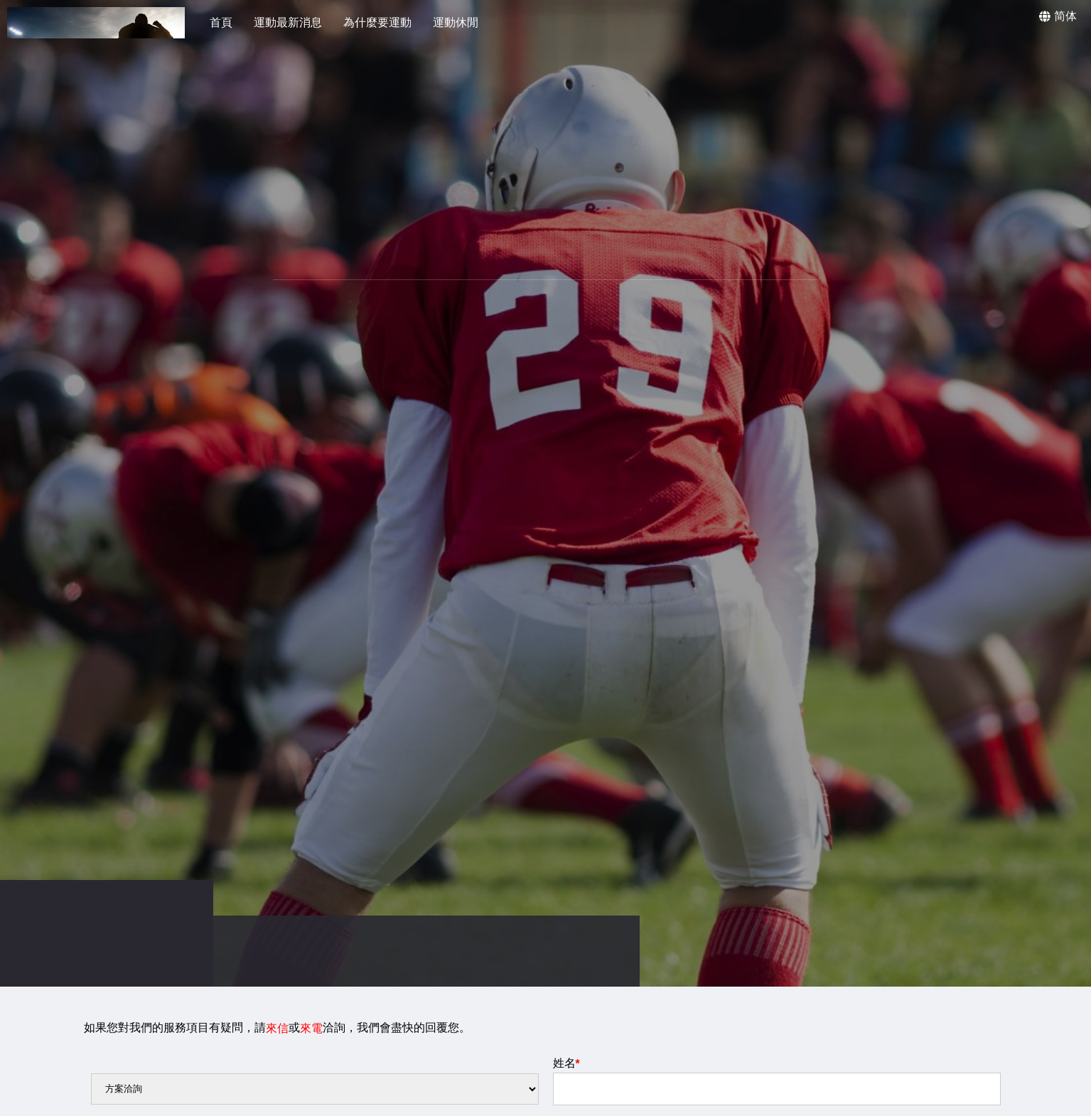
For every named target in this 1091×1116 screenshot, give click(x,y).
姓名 (566, 1040)
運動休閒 (455, 22)
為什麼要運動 (377, 22)
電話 (104, 1104)
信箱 (566, 1104)
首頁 (221, 22)
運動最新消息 (288, 22)
